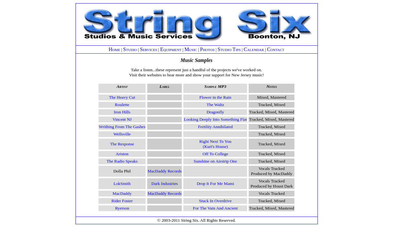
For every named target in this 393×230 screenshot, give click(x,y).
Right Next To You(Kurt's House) (215, 144)
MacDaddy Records (164, 171)
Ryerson (122, 208)
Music (190, 49)
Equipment (170, 49)
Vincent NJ (122, 119)
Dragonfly (215, 112)
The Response (122, 144)
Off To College (215, 153)
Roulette (122, 104)
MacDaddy (122, 193)
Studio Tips (229, 49)
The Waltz (215, 104)
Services (148, 49)
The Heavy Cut (122, 97)
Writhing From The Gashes (122, 126)
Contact (275, 49)
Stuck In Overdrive (215, 200)
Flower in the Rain (215, 97)
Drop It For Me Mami (215, 183)
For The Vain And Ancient (215, 208)
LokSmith (122, 183)
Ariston (122, 153)
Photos (207, 49)
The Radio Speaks (122, 161)
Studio (130, 49)
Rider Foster (121, 200)
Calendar (254, 49)
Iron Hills (122, 112)
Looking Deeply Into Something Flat (215, 119)
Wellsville (122, 134)
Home (114, 49)
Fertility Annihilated (215, 126)
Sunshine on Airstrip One (215, 161)
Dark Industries (164, 183)
